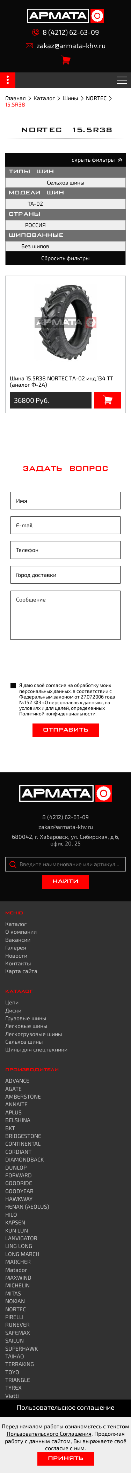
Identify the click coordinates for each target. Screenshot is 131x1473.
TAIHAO (14, 1356)
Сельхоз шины (66, 182)
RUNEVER (17, 1324)
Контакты (18, 963)
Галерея (15, 947)
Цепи (12, 1002)
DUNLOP (16, 1167)
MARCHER (18, 1261)
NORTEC (96, 98)
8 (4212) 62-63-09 (65, 32)
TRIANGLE (17, 1379)
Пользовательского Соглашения (49, 1433)
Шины (70, 98)
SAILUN (14, 1340)
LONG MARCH (22, 1253)
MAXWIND (18, 1277)
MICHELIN (17, 1285)
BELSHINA (17, 1120)
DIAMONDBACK (24, 1159)
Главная (15, 98)
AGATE (13, 1088)
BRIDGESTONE (23, 1135)
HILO (11, 1214)
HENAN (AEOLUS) (27, 1206)
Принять (65, 1458)
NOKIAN (15, 1301)
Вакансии (17, 939)
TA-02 (35, 203)
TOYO (12, 1372)
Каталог (44, 98)
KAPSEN (15, 1222)
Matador (16, 1269)
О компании (21, 931)
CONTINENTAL (23, 1143)
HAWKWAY (18, 1198)
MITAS (13, 1293)
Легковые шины (26, 1025)
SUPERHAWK (21, 1348)
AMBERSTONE (23, 1096)
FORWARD (18, 1175)
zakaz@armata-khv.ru (65, 45)
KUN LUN (16, 1230)
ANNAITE (16, 1104)
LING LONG (18, 1245)
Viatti (12, 1395)
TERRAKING (19, 1364)
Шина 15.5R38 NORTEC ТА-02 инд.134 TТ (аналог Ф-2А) (61, 381)
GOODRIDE (18, 1182)
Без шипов (35, 246)
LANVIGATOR (21, 1238)
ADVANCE (17, 1080)
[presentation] (63, 661)
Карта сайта (21, 970)
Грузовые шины (25, 1018)
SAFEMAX (17, 1332)
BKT (10, 1128)
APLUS (13, 1112)
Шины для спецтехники (36, 1049)
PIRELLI (14, 1316)
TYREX (13, 1387)
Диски (13, 1010)
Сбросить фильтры (65, 258)
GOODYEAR (19, 1191)
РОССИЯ (35, 224)
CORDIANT (18, 1151)
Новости (16, 955)
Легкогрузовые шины (33, 1033)
